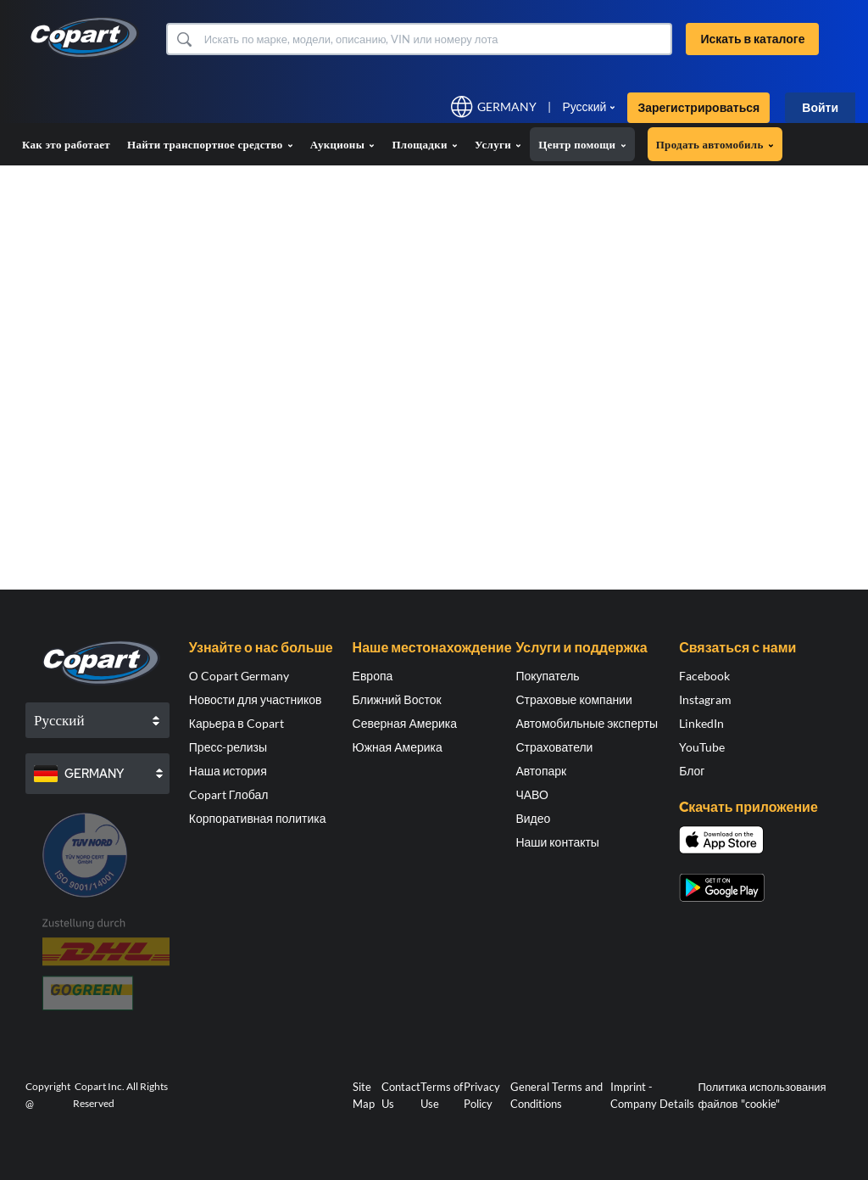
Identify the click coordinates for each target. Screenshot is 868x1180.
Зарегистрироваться (698, 107)
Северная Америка (405, 723)
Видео (532, 818)
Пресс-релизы (228, 747)
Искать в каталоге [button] (752, 38)
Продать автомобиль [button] (715, 144)
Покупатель (547, 675)
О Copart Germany (239, 675)
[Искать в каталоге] (436, 39)
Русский (584, 106)
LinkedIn (701, 723)
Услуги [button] (498, 144)
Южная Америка (397, 747)
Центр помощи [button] (582, 144)
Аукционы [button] (343, 144)
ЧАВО (531, 794)
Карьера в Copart (236, 723)
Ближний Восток (397, 699)
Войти (820, 107)
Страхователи (554, 747)
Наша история (228, 770)
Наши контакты (557, 842)
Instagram (705, 699)
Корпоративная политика (257, 818)
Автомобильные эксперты (586, 723)
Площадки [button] (425, 144)
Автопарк (540, 770)
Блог (691, 770)
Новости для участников (255, 699)
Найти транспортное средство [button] (210, 144)
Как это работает (66, 144)
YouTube (702, 747)
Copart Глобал (229, 794)
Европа (373, 675)
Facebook (704, 675)
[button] (183, 39)
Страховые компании (573, 699)
